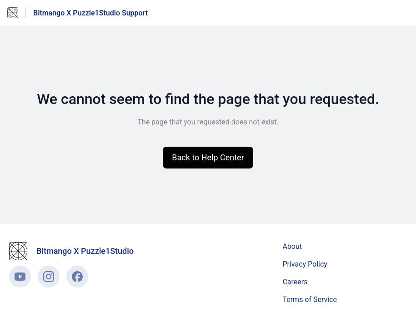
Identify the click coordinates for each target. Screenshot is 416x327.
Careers (294, 281)
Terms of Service (309, 299)
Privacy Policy (304, 264)
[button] (208, 157)
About (292, 246)
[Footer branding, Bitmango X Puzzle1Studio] (76, 251)
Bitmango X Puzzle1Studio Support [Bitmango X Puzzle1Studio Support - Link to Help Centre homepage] (90, 13)
